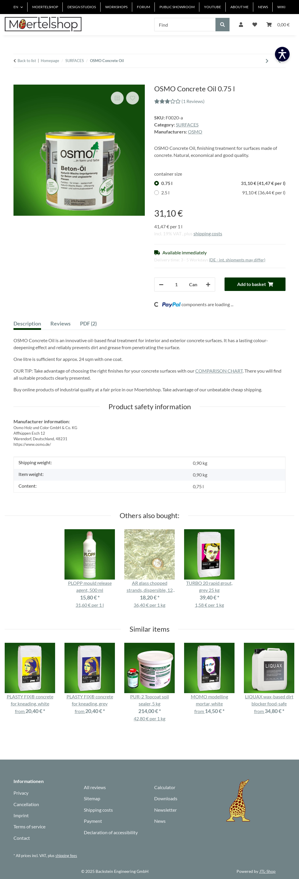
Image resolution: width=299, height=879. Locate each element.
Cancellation (26, 804)
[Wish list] (255, 24)
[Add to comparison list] (117, 98)
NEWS (263, 7)
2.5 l (223, 192)
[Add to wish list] (132, 98)
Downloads (165, 798)
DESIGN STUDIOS (81, 7)
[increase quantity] (208, 284)
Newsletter (165, 810)
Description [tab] (27, 323)
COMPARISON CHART (219, 370)
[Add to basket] (18, 81)
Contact (21, 838)
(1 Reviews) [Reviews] (179, 101)
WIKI (281, 7)
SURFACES (187, 124)
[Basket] (278, 24)
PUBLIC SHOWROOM (177, 7)
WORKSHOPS (116, 7)
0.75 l (223, 183)
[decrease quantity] (161, 284)
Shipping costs (98, 810)
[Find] (185, 24)
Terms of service (29, 826)
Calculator (164, 787)
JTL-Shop (267, 871)
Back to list (27, 60)
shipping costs (207, 233)
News (160, 821)
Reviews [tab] (60, 323)
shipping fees (66, 855)
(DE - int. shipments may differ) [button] (237, 259)
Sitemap (92, 798)
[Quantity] (176, 284)
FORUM (143, 7)
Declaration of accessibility (111, 832)
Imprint (21, 815)
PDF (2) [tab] (88, 323)
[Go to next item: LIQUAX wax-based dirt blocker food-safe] (267, 61)
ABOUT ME (239, 7)
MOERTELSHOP (45, 7)
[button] (241, 24)
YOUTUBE (212, 7)
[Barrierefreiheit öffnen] (282, 54)
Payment (93, 821)
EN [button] (15, 7)
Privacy (20, 793)
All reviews (95, 787)
